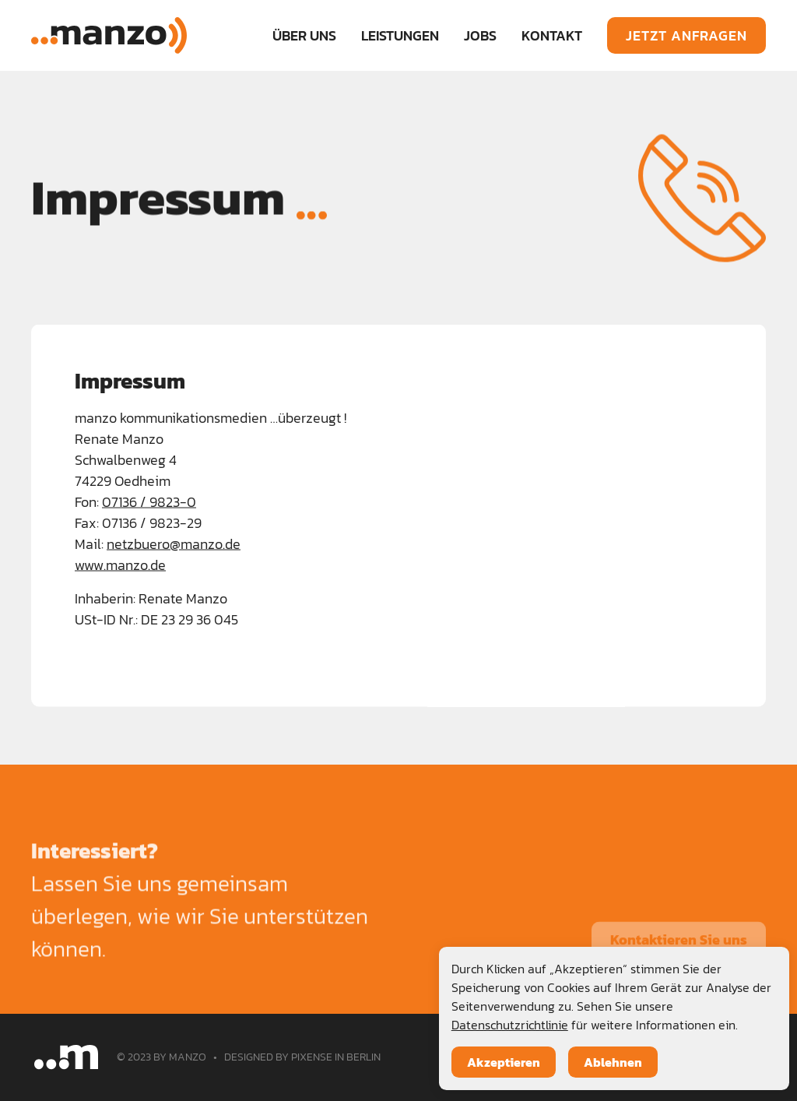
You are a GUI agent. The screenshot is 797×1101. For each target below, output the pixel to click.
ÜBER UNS (304, 35)
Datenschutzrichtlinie (509, 1024)
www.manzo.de (120, 565)
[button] (400, 35)
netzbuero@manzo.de (174, 544)
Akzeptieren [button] (503, 1062)
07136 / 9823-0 (149, 502)
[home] (109, 36)
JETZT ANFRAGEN (686, 35)
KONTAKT (551, 35)
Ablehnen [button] (613, 1062)
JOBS (480, 35)
